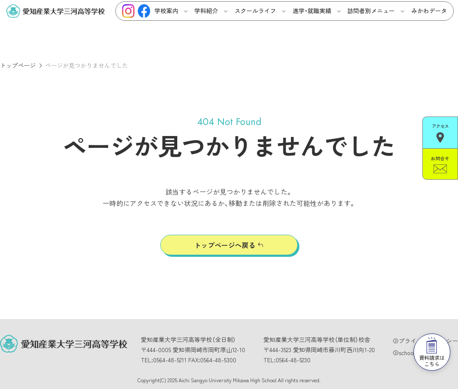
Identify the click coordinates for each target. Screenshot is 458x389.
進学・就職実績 (312, 10)
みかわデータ (429, 10)
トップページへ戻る (224, 245)
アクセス (440, 131)
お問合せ (440, 160)
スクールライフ (255, 10)
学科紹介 (206, 10)
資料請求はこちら (428, 336)
